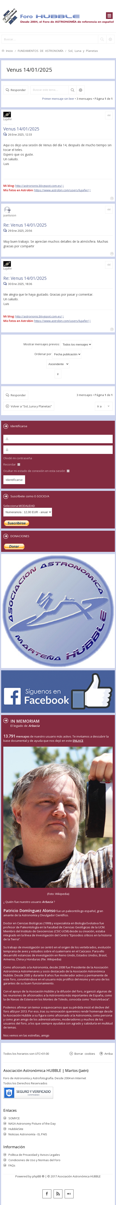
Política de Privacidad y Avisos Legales (34, 1155)
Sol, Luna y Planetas (83, 50)
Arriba (108, 1053)
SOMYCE (14, 1118)
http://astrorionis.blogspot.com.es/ (38, 186)
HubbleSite (15, 1129)
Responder (18, 89)
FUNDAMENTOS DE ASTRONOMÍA (40, 50)
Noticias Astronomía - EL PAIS (27, 1134)
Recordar (11, 464)
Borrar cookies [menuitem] (84, 1053)
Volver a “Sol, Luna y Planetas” (31, 406)
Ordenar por (57, 354)
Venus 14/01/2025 (29, 69)
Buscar (72, 90)
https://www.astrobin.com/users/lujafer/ (61, 190)
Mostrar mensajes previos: (58, 344)
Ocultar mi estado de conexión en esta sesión (36, 471)
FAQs (11, 1165)
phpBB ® (38, 1176)
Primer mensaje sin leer (58, 99)
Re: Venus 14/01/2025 (25, 225)
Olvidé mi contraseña (17, 458)
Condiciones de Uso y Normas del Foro (34, 1160)
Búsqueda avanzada (80, 90)
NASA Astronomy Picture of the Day (32, 1124)
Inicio (9, 50)
